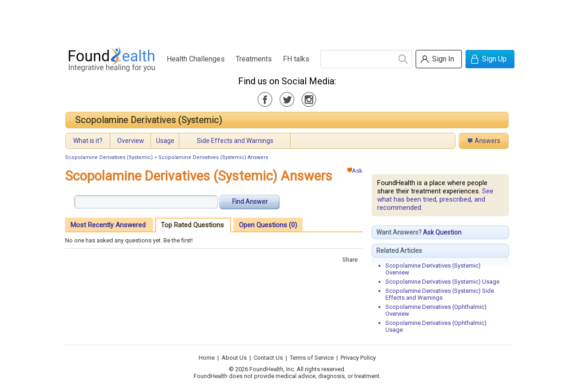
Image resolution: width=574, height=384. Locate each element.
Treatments (254, 59)
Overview (130, 140)
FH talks (296, 59)
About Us (234, 357)
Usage (165, 140)
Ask (355, 170)
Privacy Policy (358, 357)
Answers (487, 140)
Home (207, 357)
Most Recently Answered (108, 225)
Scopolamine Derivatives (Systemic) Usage (442, 281)
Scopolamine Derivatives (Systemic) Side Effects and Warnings (439, 294)
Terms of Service (312, 357)
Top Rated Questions (192, 225)
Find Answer (250, 201)
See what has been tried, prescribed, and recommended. (435, 199)
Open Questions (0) (268, 225)
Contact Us (268, 357)
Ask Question (442, 232)
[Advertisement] (286, 20)
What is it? (88, 140)
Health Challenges (196, 59)
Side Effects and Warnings (235, 140)
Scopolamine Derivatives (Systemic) (148, 120)
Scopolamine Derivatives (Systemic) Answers (213, 157)
